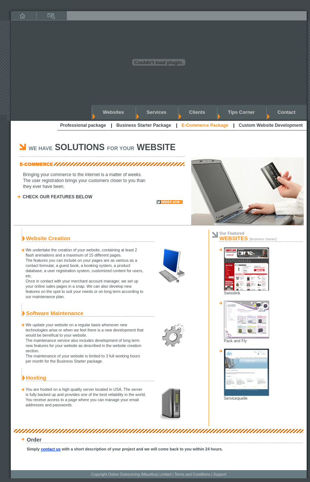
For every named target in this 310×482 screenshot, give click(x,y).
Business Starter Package (143, 125)
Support (219, 474)
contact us (51, 449)
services (157, 112)
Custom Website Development (271, 125)
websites (113, 112)
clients (197, 112)
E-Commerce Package (205, 125)
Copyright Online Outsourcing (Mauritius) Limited (131, 474)
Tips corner (241, 112)
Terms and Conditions (192, 474)
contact (286, 112)
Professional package (83, 125)
